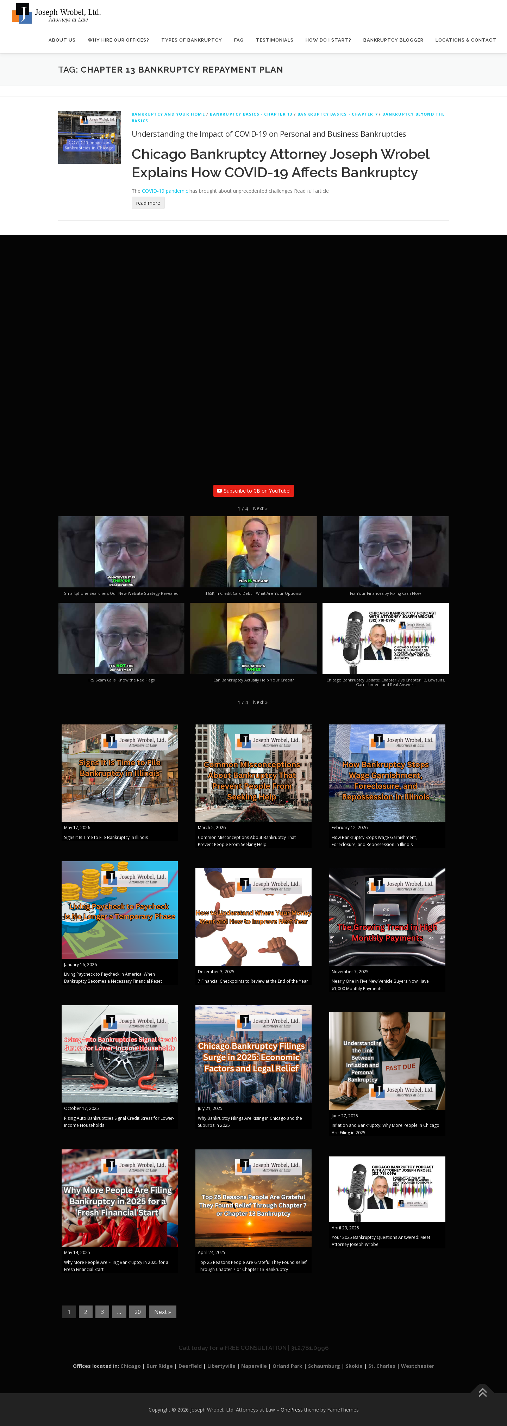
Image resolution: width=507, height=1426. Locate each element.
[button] (260, 508)
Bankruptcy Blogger (393, 40)
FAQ (239, 40)
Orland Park (287, 1366)
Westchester (417, 1366)
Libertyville (221, 1366)
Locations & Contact (466, 40)
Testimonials (275, 40)
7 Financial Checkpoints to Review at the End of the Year (253, 981)
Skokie (354, 1366)
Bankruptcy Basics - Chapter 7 (337, 114)
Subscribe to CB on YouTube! (253, 490)
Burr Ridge (159, 1366)
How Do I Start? (328, 40)
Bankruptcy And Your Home (168, 114)
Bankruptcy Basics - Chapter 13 (251, 114)
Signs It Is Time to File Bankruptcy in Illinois (106, 837)
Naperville (254, 1366)
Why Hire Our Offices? (118, 40)
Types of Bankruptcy (191, 40)
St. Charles (381, 1366)
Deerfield (190, 1366)
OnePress (292, 1409)
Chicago (130, 1366)
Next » (162, 1312)
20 (137, 1312)
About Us (62, 40)
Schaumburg (324, 1366)
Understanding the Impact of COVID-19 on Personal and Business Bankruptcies (269, 133)
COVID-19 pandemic (165, 190)
